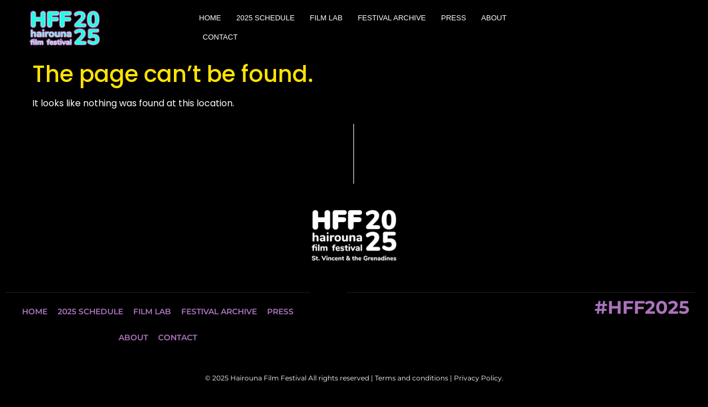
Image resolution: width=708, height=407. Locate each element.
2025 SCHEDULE (266, 18)
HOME (210, 18)
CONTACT (220, 37)
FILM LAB (326, 18)
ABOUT (493, 18)
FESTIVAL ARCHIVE (392, 18)
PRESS (453, 18)
